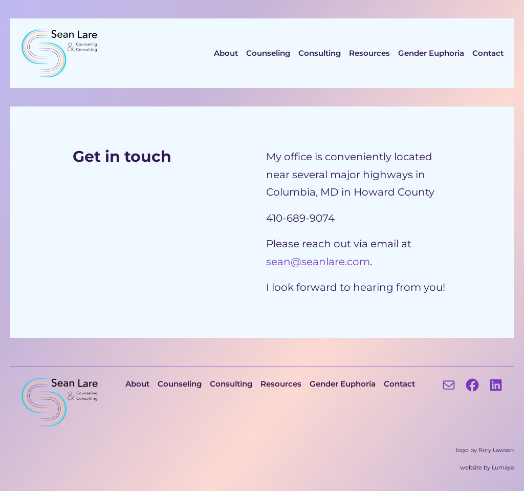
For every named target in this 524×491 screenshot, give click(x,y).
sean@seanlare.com (318, 261)
